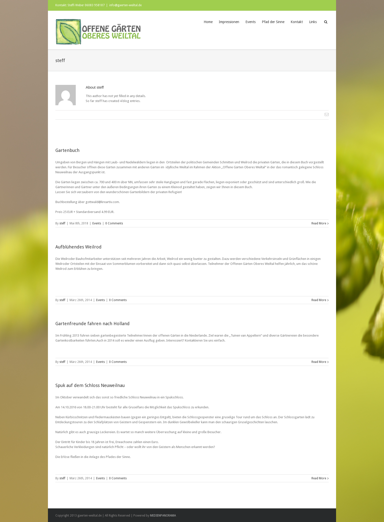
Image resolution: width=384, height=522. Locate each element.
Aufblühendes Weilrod (78, 246)
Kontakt (297, 22)
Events (250, 22)
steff (62, 223)
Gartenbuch (67, 150)
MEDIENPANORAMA (163, 515)
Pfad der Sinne (273, 22)
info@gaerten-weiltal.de (125, 5)
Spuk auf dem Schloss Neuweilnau (90, 385)
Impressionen (229, 22)
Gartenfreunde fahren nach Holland (92, 323)
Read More (318, 223)
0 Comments (114, 223)
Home (208, 22)
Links (313, 22)
